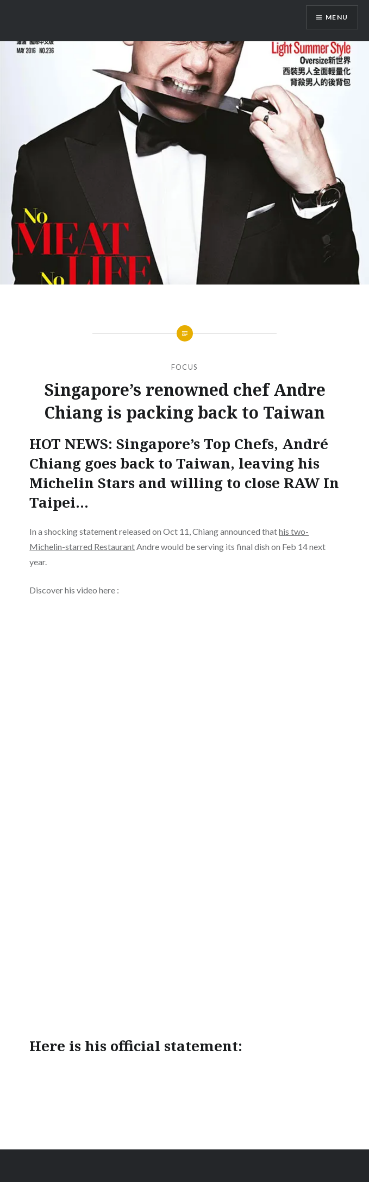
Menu (337, 17)
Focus (184, 367)
